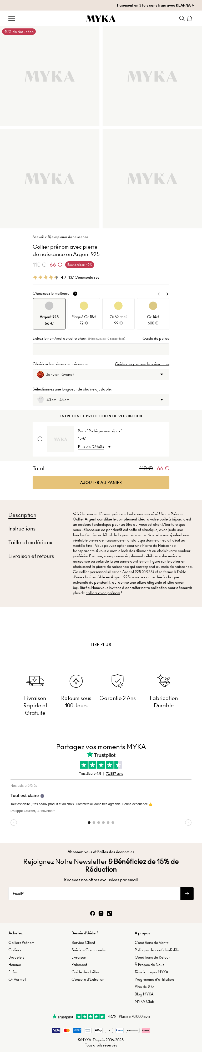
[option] (49, 313)
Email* (18, 893)
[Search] (182, 18)
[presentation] (101, 631)
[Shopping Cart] (190, 18)
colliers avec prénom (103, 592)
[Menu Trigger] (11, 18)
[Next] (166, 294)
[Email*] (94, 893)
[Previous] (160, 294)
